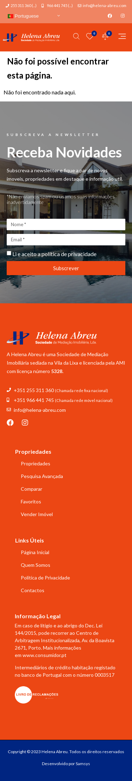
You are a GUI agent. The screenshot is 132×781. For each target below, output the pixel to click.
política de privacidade (69, 253)
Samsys (83, 763)
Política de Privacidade (45, 578)
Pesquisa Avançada (42, 476)
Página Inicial (35, 552)
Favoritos (31, 501)
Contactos (32, 590)
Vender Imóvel (37, 514)
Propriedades (35, 463)
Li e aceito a (54, 253)
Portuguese (23, 16)
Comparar (31, 489)
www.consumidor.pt (45, 655)
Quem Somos (35, 565)
